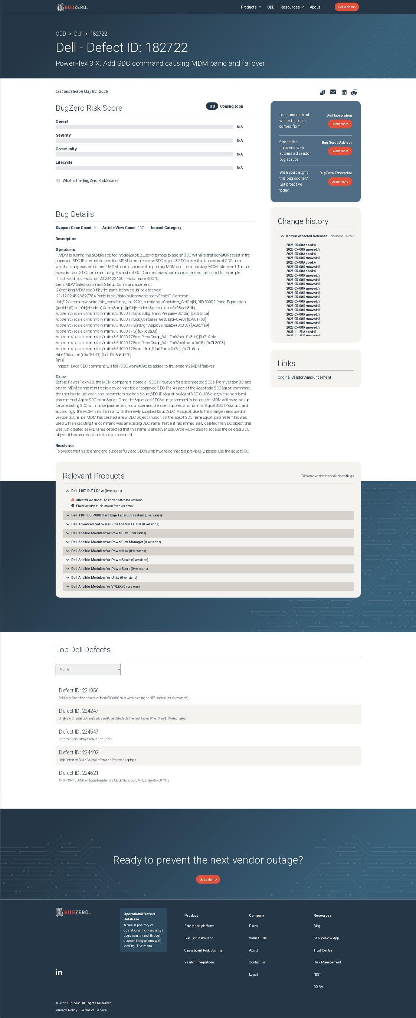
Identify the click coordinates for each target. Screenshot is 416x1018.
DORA (317, 987)
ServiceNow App (325, 938)
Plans (253, 926)
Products (251, 7)
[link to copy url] (322, 92)
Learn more (339, 124)
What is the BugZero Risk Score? (90, 180)
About (314, 7)
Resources (292, 7)
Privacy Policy (66, 1010)
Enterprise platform (199, 926)
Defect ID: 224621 (78, 773)
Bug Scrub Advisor (198, 938)
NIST (317, 974)
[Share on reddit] (353, 92)
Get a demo (347, 7)
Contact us (257, 962)
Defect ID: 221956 (78, 691)
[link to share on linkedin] (344, 93)
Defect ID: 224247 (78, 711)
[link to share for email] (332, 91)
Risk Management (327, 962)
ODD (270, 7)
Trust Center (322, 950)
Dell (78, 34)
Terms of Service (94, 1010)
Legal (253, 974)
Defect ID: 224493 (78, 753)
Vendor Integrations (199, 962)
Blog (316, 926)
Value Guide (258, 938)
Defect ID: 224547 (78, 732)
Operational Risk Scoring (203, 950)
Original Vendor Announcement (304, 377)
